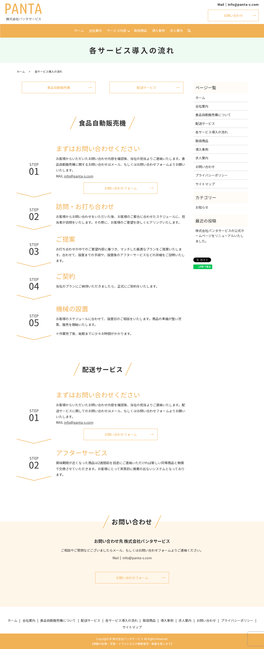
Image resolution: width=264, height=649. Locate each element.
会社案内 (95, 30)
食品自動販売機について (213, 114)
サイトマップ (205, 184)
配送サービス (146, 87)
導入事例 (158, 30)
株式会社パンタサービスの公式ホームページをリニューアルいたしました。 (219, 235)
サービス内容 (116, 30)
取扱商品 (140, 30)
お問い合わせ (233, 15)
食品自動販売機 (58, 87)
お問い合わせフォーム (120, 188)
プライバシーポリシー (211, 175)
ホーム (79, 30)
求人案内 (176, 30)
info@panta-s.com (243, 4)
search (189, 31)
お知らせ (201, 207)
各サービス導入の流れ (211, 132)
